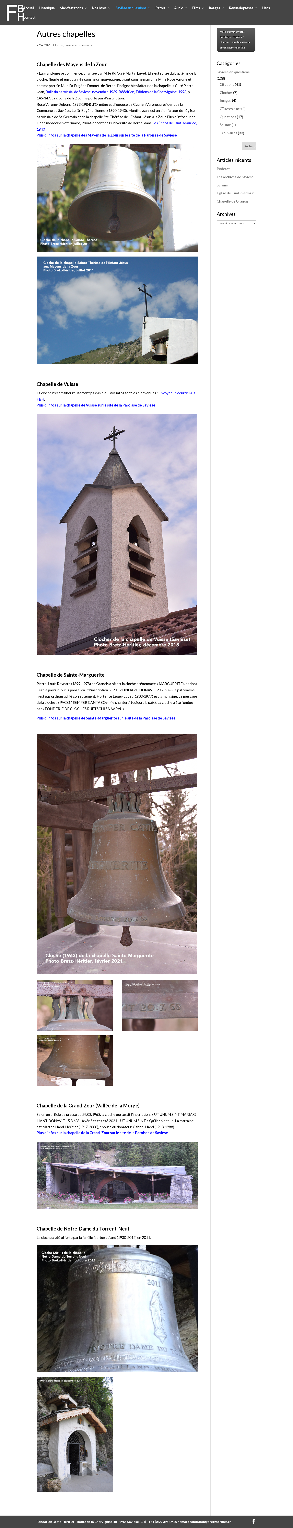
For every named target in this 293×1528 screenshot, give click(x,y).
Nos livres (99, 8)
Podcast (223, 168)
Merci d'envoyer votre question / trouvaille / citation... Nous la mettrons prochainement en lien (235, 39)
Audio (178, 8)
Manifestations (71, 8)
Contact (29, 18)
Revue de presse (241, 8)
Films (196, 8)
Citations (227, 84)
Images (214, 8)
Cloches (58, 45)
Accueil (28, 8)
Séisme (225, 124)
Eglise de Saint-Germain (235, 193)
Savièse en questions (131, 8)
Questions (228, 117)
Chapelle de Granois (232, 201)
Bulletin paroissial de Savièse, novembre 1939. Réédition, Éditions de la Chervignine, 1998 (116, 91)
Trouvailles (228, 133)
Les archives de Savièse (235, 177)
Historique (47, 8)
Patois (160, 8)
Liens (266, 8)
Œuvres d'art (230, 108)
